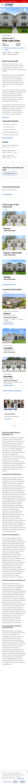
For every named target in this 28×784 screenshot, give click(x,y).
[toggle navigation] (3, 5)
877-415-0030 (8, 194)
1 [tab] (13, 426)
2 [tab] (15, 426)
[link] (14, 20)
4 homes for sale (8, 324)
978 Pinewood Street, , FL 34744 (14, 49)
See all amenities (7, 138)
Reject (15, 781)
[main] (14, 395)
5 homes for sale (8, 385)
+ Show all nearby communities (12, 391)
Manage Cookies (7, 781)
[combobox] (21, 4)
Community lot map (9, 173)
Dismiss (22, 781)
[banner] (14, 1)
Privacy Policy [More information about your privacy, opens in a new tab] (20, 778)
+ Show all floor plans (9, 284)
